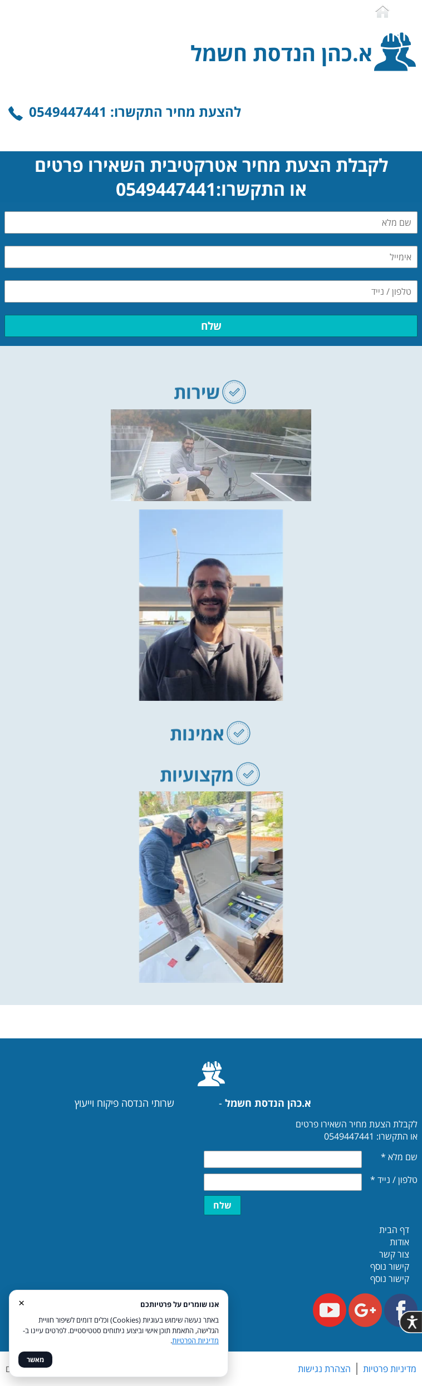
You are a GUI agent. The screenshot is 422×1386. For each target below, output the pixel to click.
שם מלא (399, 1157)
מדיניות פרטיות (389, 1369)
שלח (211, 326)
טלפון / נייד (394, 1180)
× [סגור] (21, 1302)
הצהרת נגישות (324, 1369)
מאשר (35, 1359)
